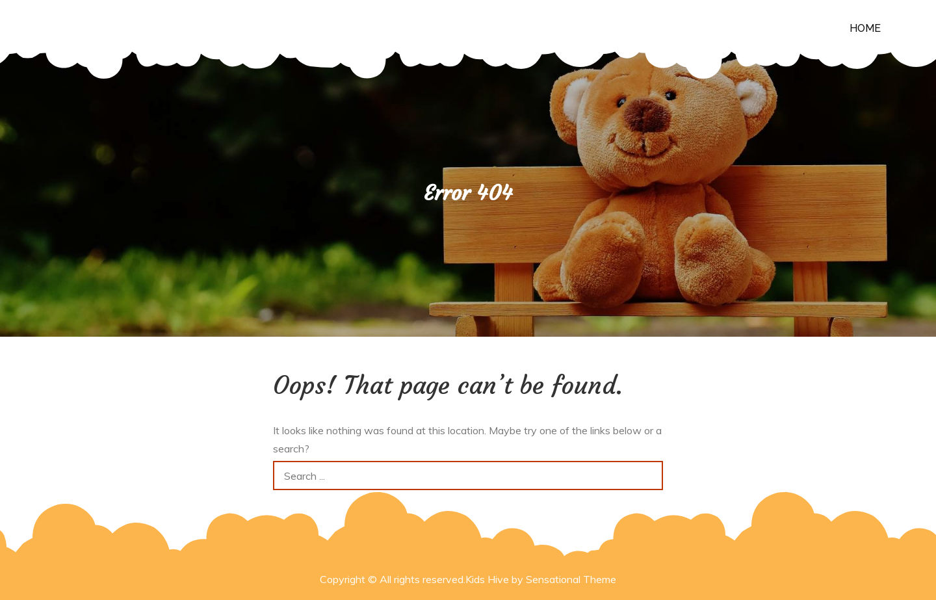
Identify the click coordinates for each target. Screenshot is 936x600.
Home (865, 28)
